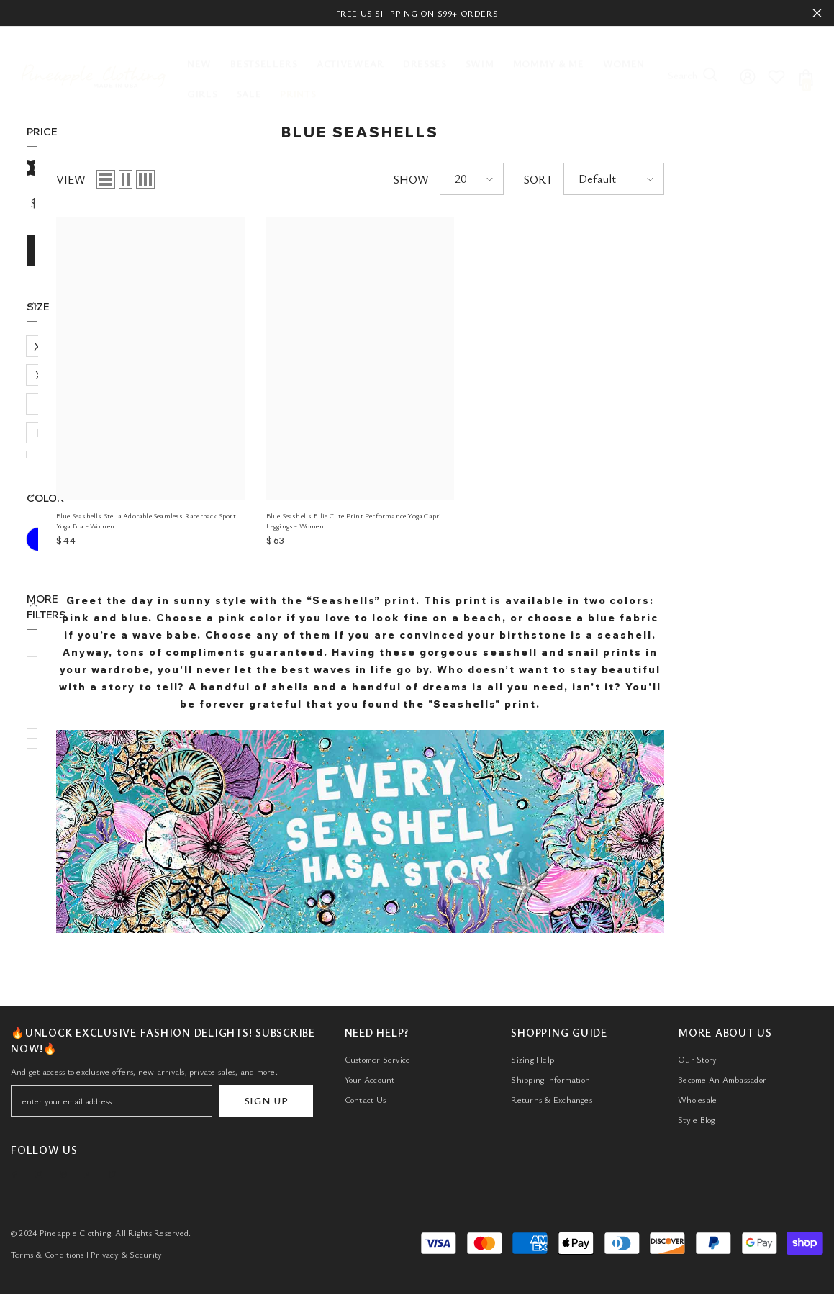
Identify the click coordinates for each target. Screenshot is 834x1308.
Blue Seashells (88, 631)
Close (817, 13)
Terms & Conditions (47, 1259)
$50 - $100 (79, 571)
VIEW (214, 179)
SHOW (554, 179)
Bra (61, 672)
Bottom (72, 651)
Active (68, 591)
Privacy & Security (126, 1259)
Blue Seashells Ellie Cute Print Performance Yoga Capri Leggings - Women (497, 520)
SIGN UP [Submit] (267, 1110)
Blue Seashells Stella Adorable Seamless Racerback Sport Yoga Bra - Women (289, 520)
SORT (681, 179)
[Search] (698, 64)
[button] (249, 179)
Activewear (81, 611)
